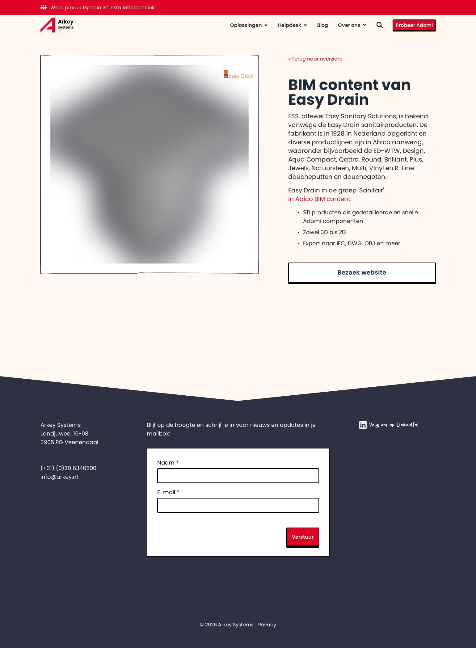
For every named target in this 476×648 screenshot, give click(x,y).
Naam (168, 462)
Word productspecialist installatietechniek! (98, 7)
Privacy (267, 624)
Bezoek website (362, 272)
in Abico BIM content (319, 199)
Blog (322, 25)
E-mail (168, 492)
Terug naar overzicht (315, 58)
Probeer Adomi (414, 25)
